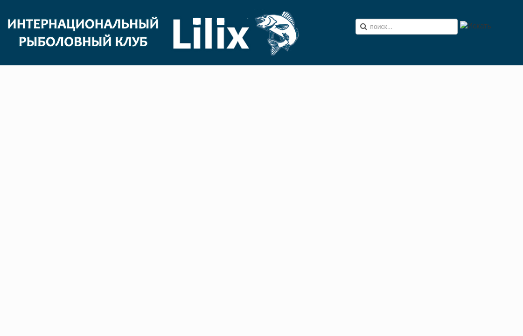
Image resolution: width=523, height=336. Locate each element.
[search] (407, 27)
